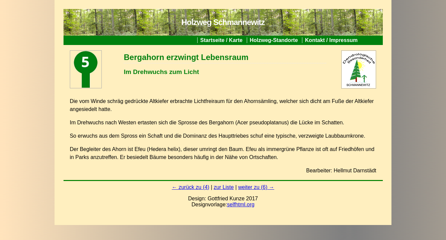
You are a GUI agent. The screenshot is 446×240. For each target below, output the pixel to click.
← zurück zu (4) (191, 187)
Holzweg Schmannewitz (223, 22)
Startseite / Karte (221, 40)
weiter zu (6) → (256, 187)
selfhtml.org (241, 204)
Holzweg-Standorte (274, 40)
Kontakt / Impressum (331, 40)
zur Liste (223, 187)
